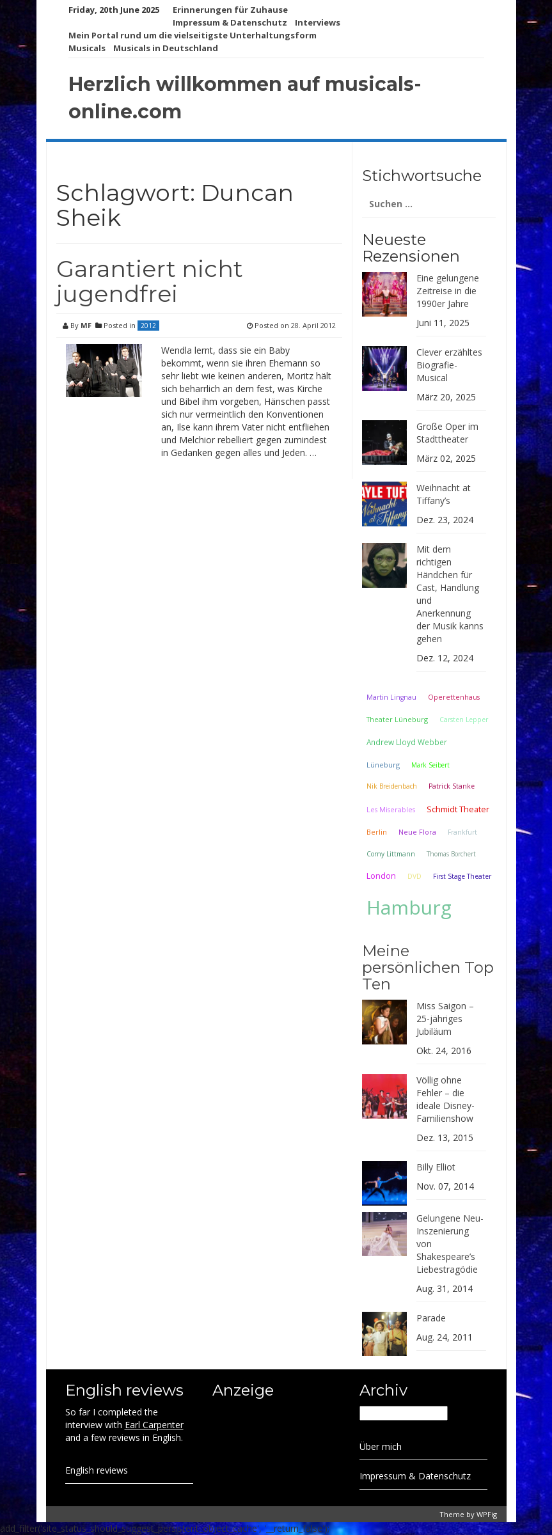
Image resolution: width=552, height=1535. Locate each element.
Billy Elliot (435, 1167)
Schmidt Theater (458, 809)
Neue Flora (417, 832)
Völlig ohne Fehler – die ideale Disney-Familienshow (445, 1099)
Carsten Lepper (463, 719)
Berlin (377, 832)
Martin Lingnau (391, 697)
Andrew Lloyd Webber (407, 742)
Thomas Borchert (451, 853)
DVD (414, 876)
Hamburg (409, 907)
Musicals (87, 48)
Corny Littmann (391, 853)
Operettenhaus (454, 697)
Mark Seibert (430, 764)
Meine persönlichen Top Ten (428, 967)
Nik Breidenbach (392, 786)
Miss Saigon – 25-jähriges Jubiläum (445, 1018)
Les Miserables (391, 809)
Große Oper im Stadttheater (447, 432)
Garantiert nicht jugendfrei (149, 281)
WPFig (487, 1514)
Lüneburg (383, 764)
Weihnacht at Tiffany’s (443, 494)
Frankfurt (462, 832)
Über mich (380, 1446)
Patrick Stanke (452, 786)
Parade (431, 1318)
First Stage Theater (462, 876)
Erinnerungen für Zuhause (230, 9)
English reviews (96, 1470)
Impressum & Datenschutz (230, 22)
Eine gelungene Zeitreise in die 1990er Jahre (447, 291)
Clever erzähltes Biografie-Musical (449, 365)
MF (86, 325)
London (381, 875)
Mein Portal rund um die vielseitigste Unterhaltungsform (192, 35)
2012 (148, 325)
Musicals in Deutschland (165, 48)
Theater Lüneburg (397, 719)
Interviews (317, 22)
